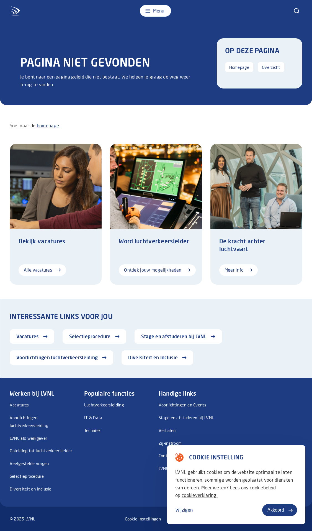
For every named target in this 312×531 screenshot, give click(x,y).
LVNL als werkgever (28, 438)
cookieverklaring (200, 495)
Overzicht (271, 67)
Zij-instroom (170, 443)
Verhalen (167, 430)
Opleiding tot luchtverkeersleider (41, 450)
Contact (166, 455)
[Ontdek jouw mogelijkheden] (156, 214)
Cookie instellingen (143, 518)
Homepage (239, 67)
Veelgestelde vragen (29, 463)
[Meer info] (256, 214)
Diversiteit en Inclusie (30, 488)
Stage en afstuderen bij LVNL (186, 417)
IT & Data (93, 417)
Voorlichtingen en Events (182, 404)
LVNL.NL (166, 468)
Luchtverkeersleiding (104, 404)
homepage (48, 125)
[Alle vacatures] (56, 214)
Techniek (92, 430)
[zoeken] (296, 11)
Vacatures (19, 404)
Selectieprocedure (27, 476)
